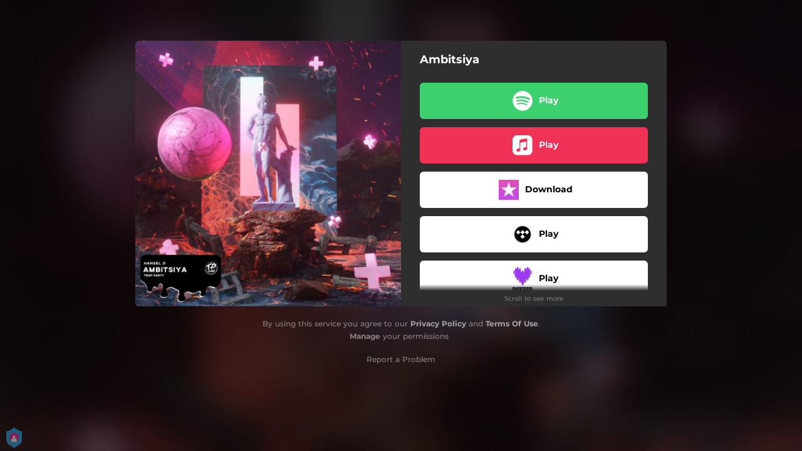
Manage (365, 336)
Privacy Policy (438, 323)
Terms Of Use (512, 323)
